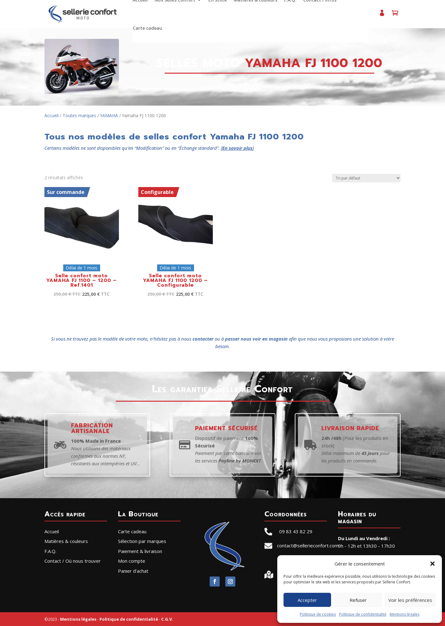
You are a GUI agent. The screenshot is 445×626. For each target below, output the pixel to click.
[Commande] (366, 178)
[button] (432, 564)
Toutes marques (79, 115)
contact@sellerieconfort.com (308, 545)
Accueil (51, 115)
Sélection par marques (142, 541)
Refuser (358, 600)
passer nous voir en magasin (256, 339)
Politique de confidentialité (362, 614)
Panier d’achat (394, 15)
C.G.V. (167, 619)
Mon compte (381, 15)
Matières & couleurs (66, 541)
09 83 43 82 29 (295, 531)
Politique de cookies (318, 614)
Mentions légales (404, 614)
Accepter (307, 600)
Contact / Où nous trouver (72, 561)
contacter (202, 339)
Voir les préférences (410, 600)
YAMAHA (109, 115)
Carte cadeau (147, 28)
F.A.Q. (50, 551)
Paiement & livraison (140, 551)
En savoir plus (237, 148)
